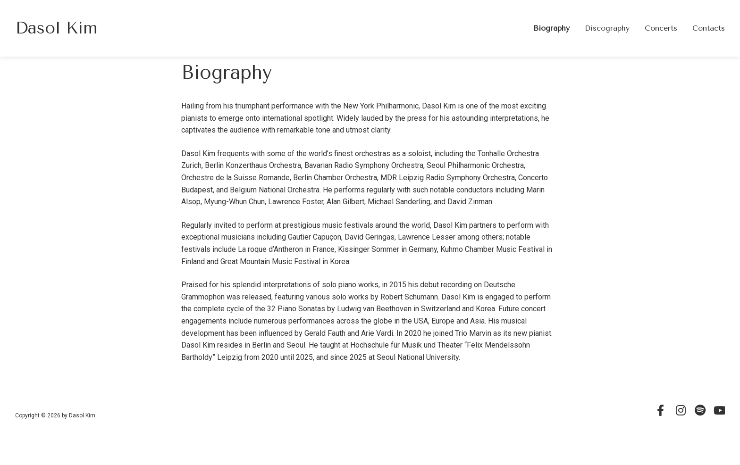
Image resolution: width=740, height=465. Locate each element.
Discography (607, 28)
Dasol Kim (56, 28)
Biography (551, 28)
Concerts (661, 28)
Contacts (708, 28)
